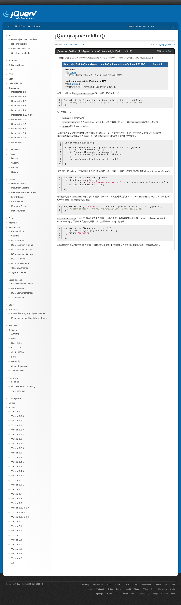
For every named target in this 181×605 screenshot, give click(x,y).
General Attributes (19, 268)
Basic (14, 338)
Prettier (109, 594)
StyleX (117, 585)
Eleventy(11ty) (144, 594)
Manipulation (14, 227)
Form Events (17, 201)
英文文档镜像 (34, 26)
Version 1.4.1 (17, 462)
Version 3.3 (16, 535)
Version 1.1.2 (17, 425)
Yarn (173, 585)
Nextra (135, 585)
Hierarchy (15, 361)
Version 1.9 (16, 503)
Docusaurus (146, 585)
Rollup (110, 589)
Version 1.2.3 (17, 443)
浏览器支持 (20, 26)
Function (74, 84)
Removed (13, 325)
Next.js (126, 585)
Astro (173, 594)
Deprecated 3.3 (18, 128)
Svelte (172, 589)
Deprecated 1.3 (18, 92)
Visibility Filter (17, 370)
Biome (136, 589)
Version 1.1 (16, 420)
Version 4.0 (16, 558)
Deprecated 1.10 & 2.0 (22, 115)
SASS (145, 589)
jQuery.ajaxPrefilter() (167, 45)
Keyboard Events (19, 206)
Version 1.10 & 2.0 (20, 508)
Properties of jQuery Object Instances (29, 313)
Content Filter (17, 352)
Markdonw (162, 589)
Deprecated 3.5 (18, 137)
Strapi (155, 594)
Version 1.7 (16, 494)
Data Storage (17, 288)
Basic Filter (16, 343)
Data (10, 79)
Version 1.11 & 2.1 (20, 512)
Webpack (100, 589)
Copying (15, 235)
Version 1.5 (16, 480)
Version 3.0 (16, 521)
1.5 (165, 64)
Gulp (153, 589)
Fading (14, 167)
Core (10, 69)
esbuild (128, 589)
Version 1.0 (16, 411)
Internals (12, 223)
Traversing (13, 378)
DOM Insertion (18, 240)
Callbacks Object (16, 65)
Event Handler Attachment (23, 192)
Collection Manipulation (22, 283)
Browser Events (18, 183)
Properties (13, 309)
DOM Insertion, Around (22, 245)
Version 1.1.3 (17, 429)
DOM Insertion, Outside (22, 254)
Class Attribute (18, 231)
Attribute (15, 334)
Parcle (118, 589)
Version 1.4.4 (17, 475)
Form (13, 357)
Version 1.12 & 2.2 (20, 517)
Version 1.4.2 (17, 466)
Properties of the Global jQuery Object (29, 318)
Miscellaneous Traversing (23, 386)
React (109, 585)
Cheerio (164, 594)
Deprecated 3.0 (18, 119)
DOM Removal (18, 258)
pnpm (91, 589)
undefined (167, 51)
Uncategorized (15, 398)
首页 (9, 26)
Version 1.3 (16, 452)
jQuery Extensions (20, 366)
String (73, 72)
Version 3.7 (16, 553)
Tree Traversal (18, 391)
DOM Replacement (20, 263)
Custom (15, 163)
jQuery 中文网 (21, 584)
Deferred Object (15, 83)
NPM (166, 585)
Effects (11, 154)
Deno (125, 594)
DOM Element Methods (22, 293)
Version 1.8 (16, 498)
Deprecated (14, 88)
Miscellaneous (15, 280)
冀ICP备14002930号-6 (35, 584)
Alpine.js (99, 594)
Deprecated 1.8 (18, 105)
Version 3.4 (16, 540)
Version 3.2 (16, 530)
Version (12, 407)
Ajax (65, 45)
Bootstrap (86, 585)
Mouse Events (18, 211)
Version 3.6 (16, 549)
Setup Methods (18, 297)
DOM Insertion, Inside (21, 249)
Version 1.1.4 (17, 434)
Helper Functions (19, 44)
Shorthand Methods (20, 53)
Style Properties (18, 272)
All (12, 563)
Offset (11, 305)
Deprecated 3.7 (18, 142)
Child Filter (16, 347)
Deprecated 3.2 (18, 124)
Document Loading (20, 188)
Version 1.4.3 (17, 471)
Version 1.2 (16, 439)
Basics (14, 158)
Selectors (12, 330)
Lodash (158, 585)
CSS (10, 74)
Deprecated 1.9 (18, 110)
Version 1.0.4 (17, 416)
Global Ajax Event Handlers (24, 39)
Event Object (17, 197)
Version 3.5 (16, 544)
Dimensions (14, 149)
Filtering (15, 382)
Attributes (12, 60)
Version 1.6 (16, 489)
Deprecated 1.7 (18, 101)
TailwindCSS (98, 585)
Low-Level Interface (76, 45)
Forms (11, 218)
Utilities (11, 403)
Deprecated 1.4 (18, 96)
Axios (117, 594)
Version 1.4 (16, 457)
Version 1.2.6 (17, 448)
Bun (132, 594)
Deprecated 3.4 (18, 133)
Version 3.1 (16, 526)
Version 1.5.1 (17, 485)
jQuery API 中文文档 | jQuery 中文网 (20, 15)
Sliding (14, 172)
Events (11, 179)
